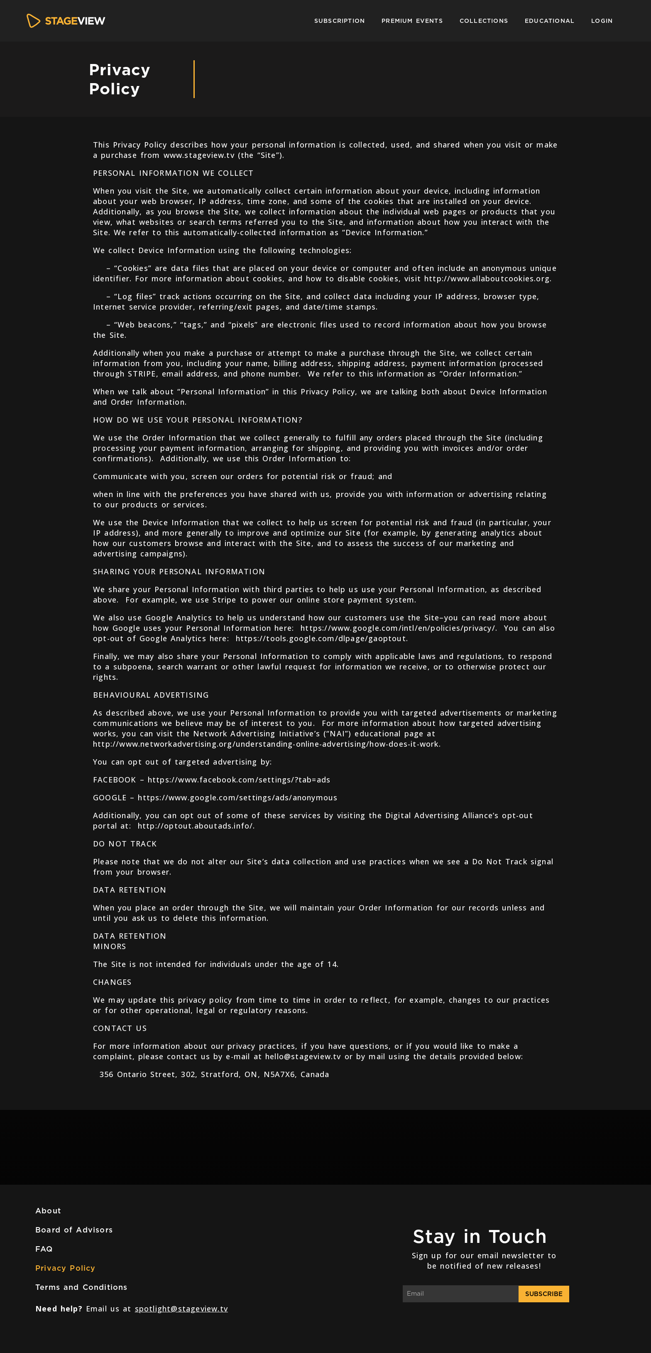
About (48, 1210)
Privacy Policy (65, 1268)
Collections (484, 20)
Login (602, 20)
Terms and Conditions (81, 1287)
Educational (550, 20)
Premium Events (412, 20)
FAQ (44, 1249)
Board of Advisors (74, 1229)
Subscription (339, 20)
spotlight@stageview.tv (181, 1309)
